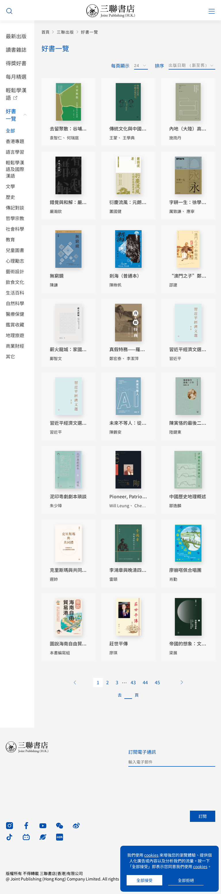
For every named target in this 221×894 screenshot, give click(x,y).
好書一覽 (11, 114)
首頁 (45, 32)
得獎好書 (16, 63)
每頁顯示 (120, 65)
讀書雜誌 (16, 49)
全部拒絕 (186, 880)
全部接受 (144, 880)
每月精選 (16, 76)
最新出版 (16, 36)
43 (133, 682)
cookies (151, 855)
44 (145, 682)
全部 (10, 130)
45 (157, 682)
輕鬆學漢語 (16, 93)
